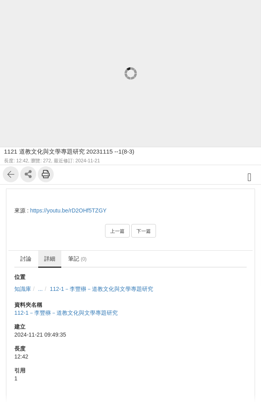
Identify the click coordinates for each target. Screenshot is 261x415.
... (40, 289)
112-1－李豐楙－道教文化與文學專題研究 (101, 289)
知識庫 (22, 289)
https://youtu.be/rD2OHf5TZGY (68, 210)
